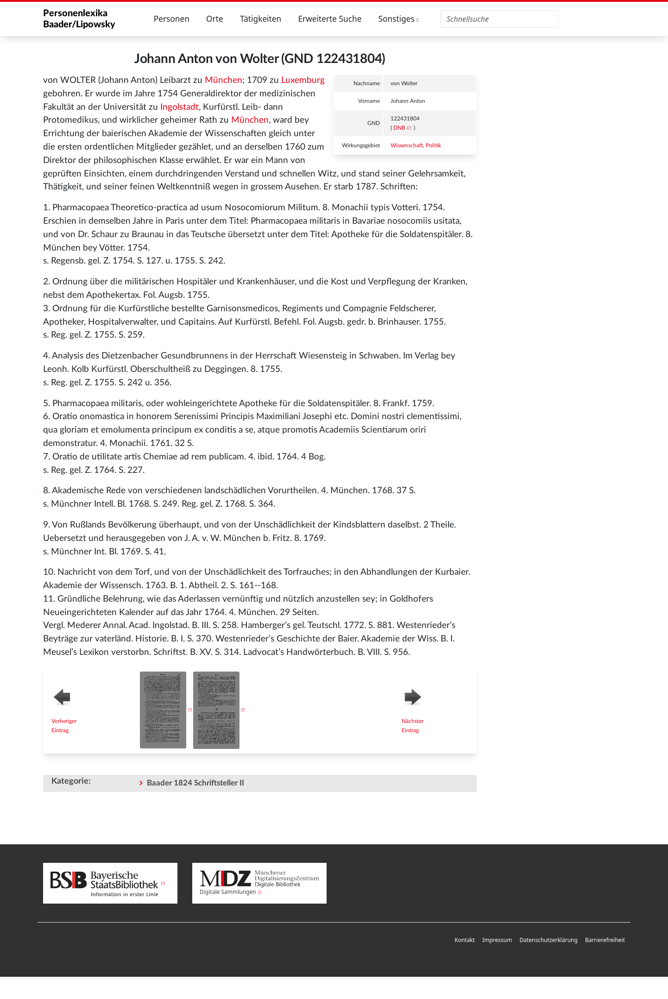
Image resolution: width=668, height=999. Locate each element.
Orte (214, 18)
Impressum (497, 940)
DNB (399, 128)
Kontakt (464, 940)
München (223, 80)
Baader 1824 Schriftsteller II (195, 783)
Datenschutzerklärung (548, 940)
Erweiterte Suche (329, 18)
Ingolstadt (179, 107)
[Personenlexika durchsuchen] (500, 19)
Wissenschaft (407, 145)
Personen (171, 18)
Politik (433, 145)
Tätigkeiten (260, 18)
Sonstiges (398, 18)
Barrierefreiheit (605, 940)
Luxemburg (303, 80)
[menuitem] (464, 940)
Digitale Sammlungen (228, 892)
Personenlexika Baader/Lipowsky (79, 19)
